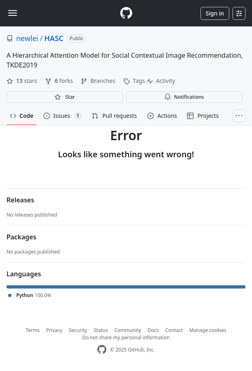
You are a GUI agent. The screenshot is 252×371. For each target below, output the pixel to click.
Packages (21, 236)
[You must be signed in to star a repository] (64, 97)
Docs (153, 330)
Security (78, 330)
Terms (33, 330)
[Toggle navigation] (12, 13)
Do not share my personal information (126, 337)
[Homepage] (126, 13)
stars (22, 81)
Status (101, 330)
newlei (27, 38)
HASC (53, 38)
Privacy (54, 330)
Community (127, 330)
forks (59, 81)
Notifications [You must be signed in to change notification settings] (184, 96)
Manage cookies (208, 330)
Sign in (215, 13)
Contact (174, 330)
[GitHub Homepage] (102, 350)
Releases (20, 199)
